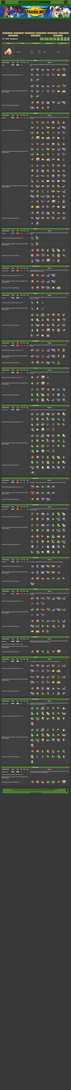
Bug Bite (4, 117)
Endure (3, 297)
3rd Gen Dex (62, 39)
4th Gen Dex (65, 39)
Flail (3, 372)
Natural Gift (4, 509)
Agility (3, 65)
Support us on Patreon (35, 792)
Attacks (51, 38)
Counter (4, 233)
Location (47, 38)
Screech (4, 661)
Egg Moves (58, 39)
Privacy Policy (40, 789)
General (42, 38)
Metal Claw (4, 482)
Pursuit (3, 593)
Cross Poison (5, 270)
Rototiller (4, 641)
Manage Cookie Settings (51, 789)
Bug (44, 51)
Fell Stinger (4, 345)
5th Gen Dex (68, 39)
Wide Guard (5, 771)
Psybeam (4, 561)
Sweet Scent (5, 703)
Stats (55, 38)
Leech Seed (5, 409)
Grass (58, 51)
